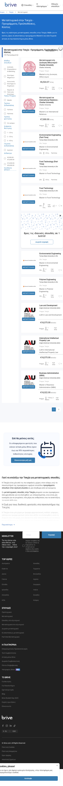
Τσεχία (11, 12)
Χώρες (2, 12)
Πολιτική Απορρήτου (33, 551)
